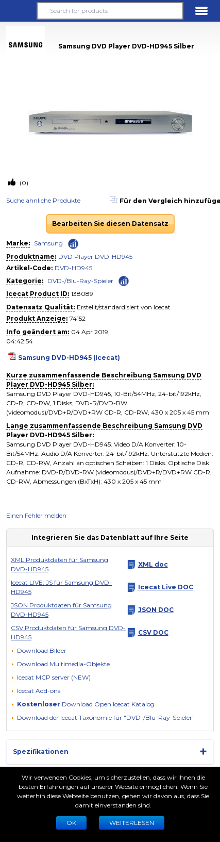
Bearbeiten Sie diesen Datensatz (110, 223)
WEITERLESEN (131, 823)
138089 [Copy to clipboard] (82, 294)
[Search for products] (110, 10)
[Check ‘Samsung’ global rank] (73, 244)
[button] (18, 11)
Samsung (48, 243)
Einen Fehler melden (36, 515)
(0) (23, 183)
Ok (71, 823)
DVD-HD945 (73, 268)
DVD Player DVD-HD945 (95, 256)
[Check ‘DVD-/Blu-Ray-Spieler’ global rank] (123, 280)
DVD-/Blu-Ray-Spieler (80, 281)
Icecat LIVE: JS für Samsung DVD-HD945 (61, 587)
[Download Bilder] (38, 650)
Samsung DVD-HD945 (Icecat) (69, 357)
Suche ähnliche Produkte (43, 200)
